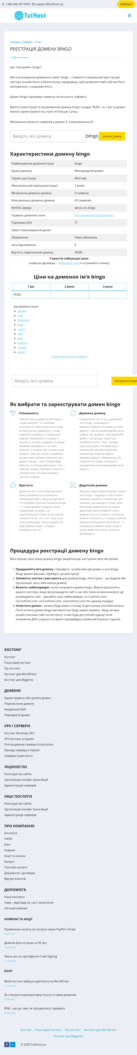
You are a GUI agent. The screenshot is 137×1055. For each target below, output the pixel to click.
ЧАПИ (8, 839)
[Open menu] (129, 15)
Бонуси (9, 862)
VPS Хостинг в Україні (19, 739)
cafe (20, 316)
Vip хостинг (12, 668)
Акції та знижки (15, 856)
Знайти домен (112, 136)
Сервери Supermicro (18, 756)
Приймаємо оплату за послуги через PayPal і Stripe (39, 929)
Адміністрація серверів (20, 785)
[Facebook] (6, 1044)
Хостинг (9, 657)
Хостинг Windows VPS (19, 733)
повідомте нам (68, 263)
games (21, 311)
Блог (7, 844)
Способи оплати (15, 867)
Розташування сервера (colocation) (28, 744)
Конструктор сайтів (17, 774)
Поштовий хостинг (17, 663)
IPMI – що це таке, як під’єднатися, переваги (34, 1008)
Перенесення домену (19, 704)
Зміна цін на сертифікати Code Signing (30, 956)
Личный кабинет (16, 908)
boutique (23, 320)
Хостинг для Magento (19, 680)
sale (20, 334)
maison (22, 343)
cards (21, 329)
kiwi (19, 338)
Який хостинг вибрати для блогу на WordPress (36, 981)
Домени (28, 41)
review (21, 347)
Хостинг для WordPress (20, 674)
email (21, 352)
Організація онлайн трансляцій (26, 780)
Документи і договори (19, 873)
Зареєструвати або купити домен (27, 698)
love (20, 325)
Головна (15, 41)
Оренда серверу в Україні (22, 750)
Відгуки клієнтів (15, 879)
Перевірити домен (17, 715)
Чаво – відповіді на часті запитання (29, 903)
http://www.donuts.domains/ (94, 215)
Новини (9, 850)
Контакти (10, 833)
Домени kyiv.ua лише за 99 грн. (25, 943)
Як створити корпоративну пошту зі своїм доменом (40, 995)
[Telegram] (12, 1044)
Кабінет (126, 4)
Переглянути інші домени (69, 356)
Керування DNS (15, 709)
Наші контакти (14, 897)
